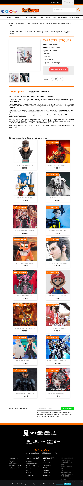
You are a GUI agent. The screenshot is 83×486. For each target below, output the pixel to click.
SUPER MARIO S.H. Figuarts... (58, 296)
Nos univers (9, 17)
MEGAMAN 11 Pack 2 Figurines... (25, 361)
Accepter (67, 484)
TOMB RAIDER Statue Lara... (58, 230)
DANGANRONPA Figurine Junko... (25, 230)
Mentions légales (31, 463)
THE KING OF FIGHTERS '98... (58, 328)
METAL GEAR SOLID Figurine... (25, 393)
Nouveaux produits (15, 465)
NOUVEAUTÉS (19, 17)
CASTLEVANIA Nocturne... (58, 198)
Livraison (29, 461)
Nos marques (62, 17)
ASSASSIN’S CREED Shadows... (57, 165)
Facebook (2, 11)
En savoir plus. (59, 484)
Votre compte (49, 458)
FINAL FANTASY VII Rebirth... (58, 263)
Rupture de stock (58, 69)
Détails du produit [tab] (39, 91)
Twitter (7, 11)
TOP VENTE (41, 17)
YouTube (11, 11)
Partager (51, 79)
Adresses (46, 470)
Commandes (47, 465)
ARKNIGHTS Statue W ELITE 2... (58, 393)
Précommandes (31, 17)
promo (48, 17)
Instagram (15, 11)
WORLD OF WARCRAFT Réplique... (25, 328)
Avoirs (45, 468)
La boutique (30, 475)
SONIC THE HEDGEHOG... (25, 198)
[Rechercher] (64, 10)
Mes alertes (46, 475)
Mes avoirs (46, 473)
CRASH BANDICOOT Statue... (25, 263)
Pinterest (61, 79)
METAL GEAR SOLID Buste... (25, 165)
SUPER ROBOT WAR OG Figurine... (58, 361)
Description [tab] (17, 91)
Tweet (56, 79)
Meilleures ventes (14, 468)
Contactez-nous (74, 17)
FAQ (54, 17)
